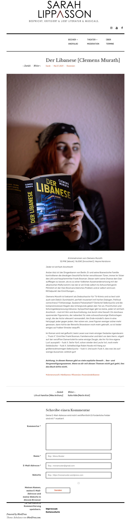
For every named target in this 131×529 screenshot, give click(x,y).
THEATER (91, 39)
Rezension (71, 66)
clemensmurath (53, 375)
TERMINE (110, 44)
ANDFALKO (73, 44)
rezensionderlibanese (91, 375)
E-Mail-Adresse (32, 465)
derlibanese (66, 375)
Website (36, 475)
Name (37, 456)
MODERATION (93, 44)
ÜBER (108, 39)
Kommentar (34, 426)
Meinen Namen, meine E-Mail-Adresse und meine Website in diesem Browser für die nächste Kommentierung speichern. (32, 498)
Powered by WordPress (17, 514)
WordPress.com (33, 517)
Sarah (48, 66)
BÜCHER (72, 39)
